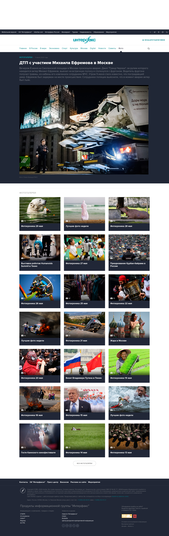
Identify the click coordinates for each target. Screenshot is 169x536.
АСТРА (22, 523)
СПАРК (22, 514)
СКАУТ (22, 518)
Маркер (23, 521)
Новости (102, 48)
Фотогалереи (25, 57)
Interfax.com (38, 32)
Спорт (64, 48)
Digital (93, 48)
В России (33, 48)
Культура (74, 48)
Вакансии (64, 482)
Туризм (75, 32)
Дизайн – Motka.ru (128, 526)
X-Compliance (24, 516)
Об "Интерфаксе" (25, 32)
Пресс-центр (52, 482)
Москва (84, 48)
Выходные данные (128, 524)
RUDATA (65, 518)
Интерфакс (84, 39)
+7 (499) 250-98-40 (84, 500)
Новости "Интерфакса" (69, 514)
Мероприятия (111, 32)
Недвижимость (85, 32)
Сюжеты (112, 48)
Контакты (23, 482)
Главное (23, 48)
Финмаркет (66, 32)
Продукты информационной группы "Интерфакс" (54, 506)
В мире (43, 48)
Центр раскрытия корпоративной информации (78, 521)
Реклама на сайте (78, 482)
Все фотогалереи (84, 463)
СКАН (64, 516)
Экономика (54, 48)
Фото (121, 48)
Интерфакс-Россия (52, 32)
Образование (99, 32)
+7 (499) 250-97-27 (100, 500)
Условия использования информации (134, 522)
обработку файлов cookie (120, 496)
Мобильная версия (9, 32)
